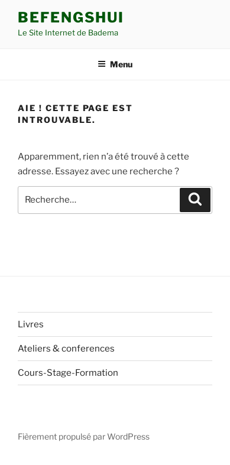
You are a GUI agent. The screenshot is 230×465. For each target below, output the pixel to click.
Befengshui (71, 17)
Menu (115, 64)
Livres (31, 324)
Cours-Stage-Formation (68, 373)
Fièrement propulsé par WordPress (84, 436)
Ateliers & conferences (66, 348)
